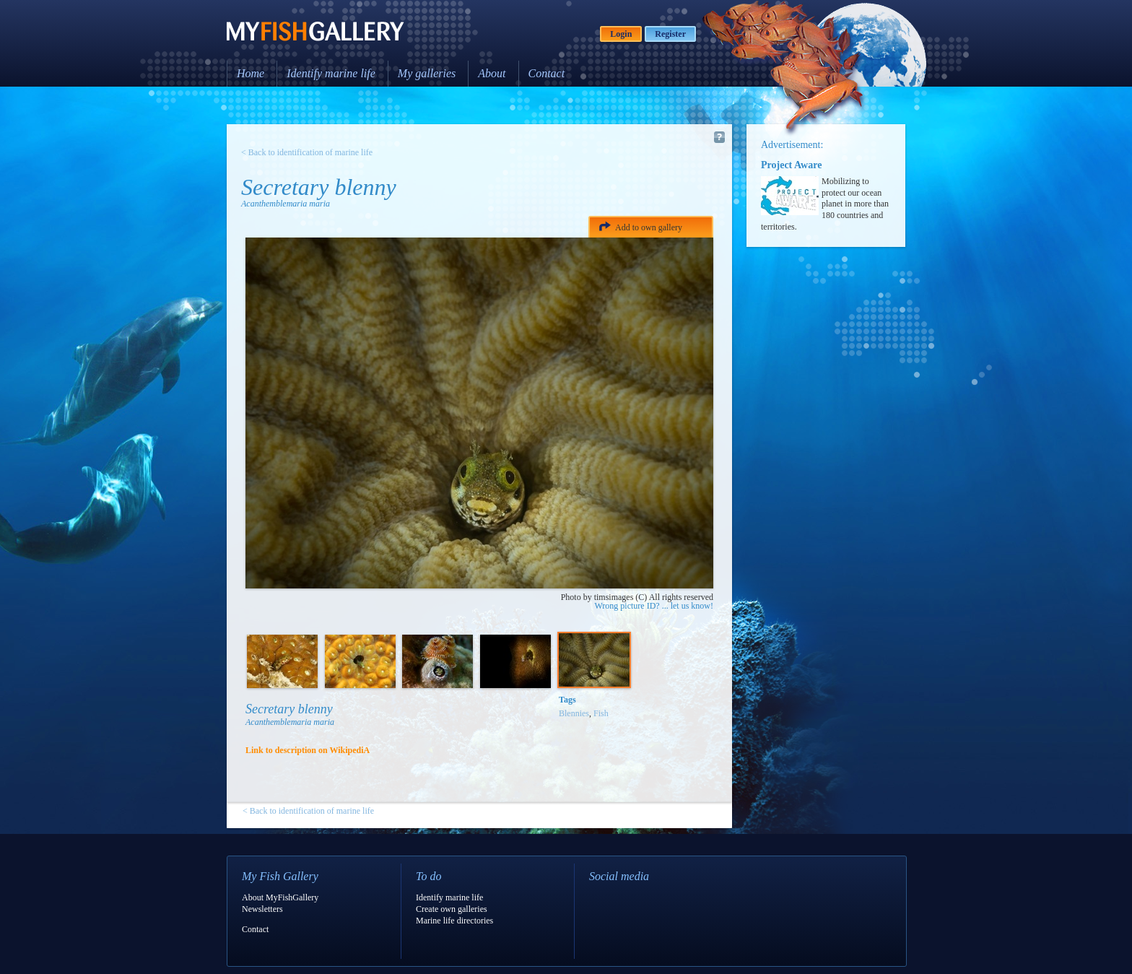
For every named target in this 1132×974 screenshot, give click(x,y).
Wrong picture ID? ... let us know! (654, 606)
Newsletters (262, 909)
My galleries (427, 73)
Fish (601, 713)
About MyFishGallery (280, 897)
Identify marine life (331, 73)
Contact (546, 73)
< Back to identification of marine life (307, 152)
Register (670, 34)
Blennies (574, 713)
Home (250, 73)
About (491, 73)
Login (621, 34)
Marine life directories (454, 921)
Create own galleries (451, 909)
